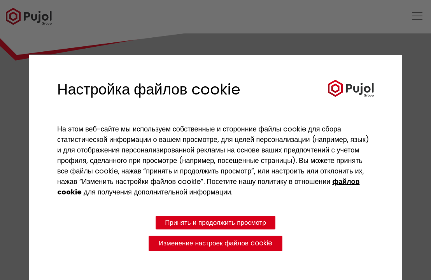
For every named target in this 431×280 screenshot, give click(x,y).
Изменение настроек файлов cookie (215, 243)
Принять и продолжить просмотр (215, 222)
